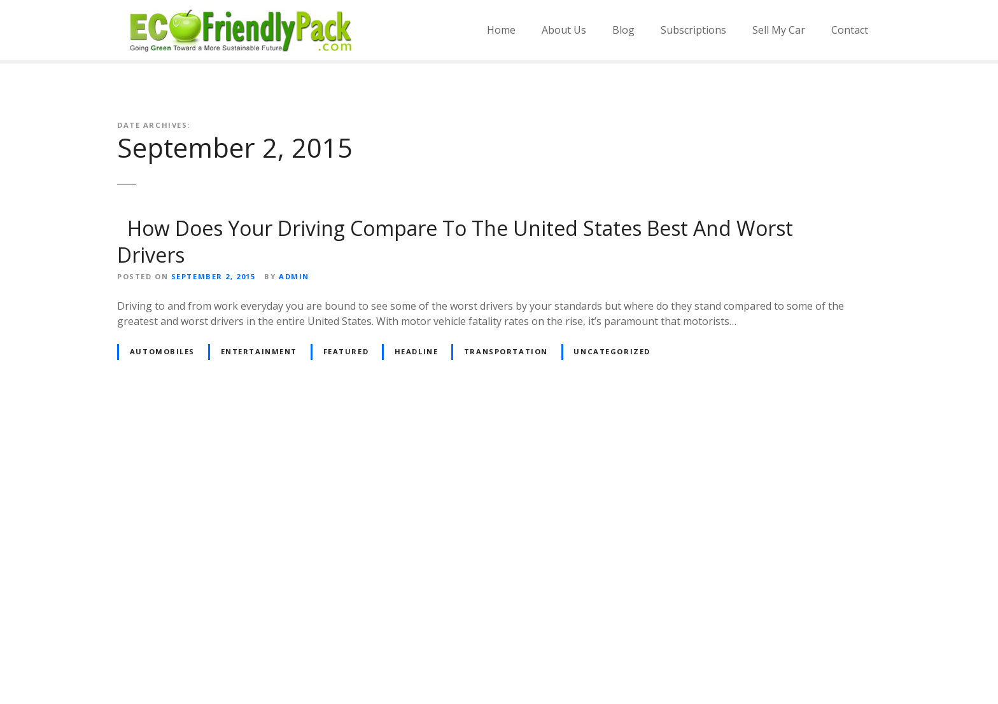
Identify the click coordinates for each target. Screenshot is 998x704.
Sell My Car (778, 30)
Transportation (506, 351)
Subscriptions (693, 30)
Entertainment (259, 351)
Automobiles (162, 351)
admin (294, 276)
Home (501, 30)
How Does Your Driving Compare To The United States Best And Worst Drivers (455, 241)
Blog (623, 30)
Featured (346, 351)
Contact (849, 30)
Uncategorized (611, 351)
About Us (564, 30)
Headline (417, 351)
